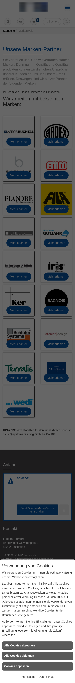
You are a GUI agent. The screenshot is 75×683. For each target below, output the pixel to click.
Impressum (28, 676)
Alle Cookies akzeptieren (20, 645)
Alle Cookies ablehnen (19, 655)
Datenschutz (46, 676)
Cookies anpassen (16, 666)
